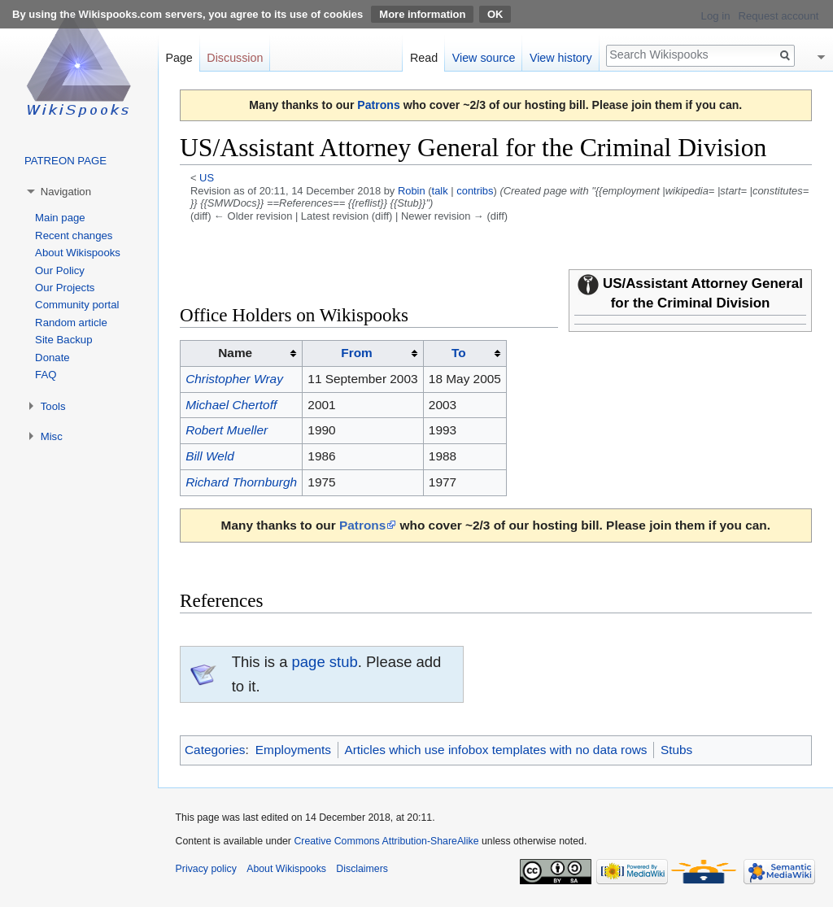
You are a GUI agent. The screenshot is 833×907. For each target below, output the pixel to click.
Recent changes (73, 235)
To (458, 353)
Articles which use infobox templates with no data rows (495, 750)
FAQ (45, 374)
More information (422, 14)
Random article (71, 322)
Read (424, 57)
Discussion (235, 57)
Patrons (378, 104)
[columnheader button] (363, 353)
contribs (474, 191)
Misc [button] (52, 436)
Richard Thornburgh (241, 482)
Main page (60, 217)
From (356, 353)
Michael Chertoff (231, 405)
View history (561, 57)
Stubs (676, 750)
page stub (325, 661)
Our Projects (64, 287)
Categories (215, 750)
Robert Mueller (226, 430)
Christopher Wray (234, 379)
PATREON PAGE (65, 161)
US (206, 178)
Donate (52, 357)
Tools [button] (53, 406)
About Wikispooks (77, 252)
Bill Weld (209, 456)
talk (440, 191)
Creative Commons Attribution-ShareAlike (386, 841)
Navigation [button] (66, 191)
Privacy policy (206, 868)
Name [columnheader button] (235, 353)
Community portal (77, 305)
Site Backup (63, 340)
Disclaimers (362, 868)
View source (484, 57)
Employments (293, 750)
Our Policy (60, 270)
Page (178, 57)
